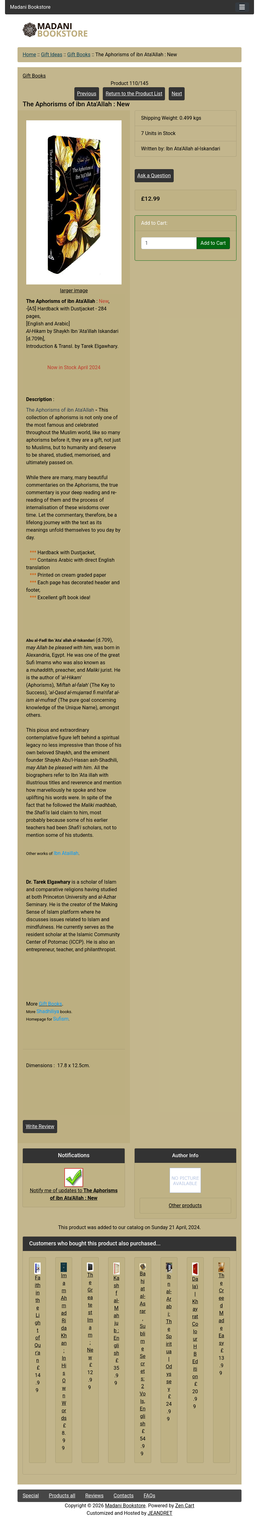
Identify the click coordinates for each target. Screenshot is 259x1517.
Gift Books (78, 55)
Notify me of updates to (74, 1187)
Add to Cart (213, 243)
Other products (185, 1205)
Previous (87, 94)
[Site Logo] (54, 30)
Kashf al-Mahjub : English (116, 1315)
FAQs (149, 1496)
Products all (62, 1496)
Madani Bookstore (125, 1506)
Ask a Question (154, 175)
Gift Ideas (51, 55)
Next (177, 94)
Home (29, 55)
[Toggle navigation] (242, 7)
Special (30, 1496)
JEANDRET (160, 1513)
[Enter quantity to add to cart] (169, 243)
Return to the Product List (134, 94)
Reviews (94, 1496)
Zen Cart (184, 1506)
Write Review (40, 1126)
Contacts (124, 1496)
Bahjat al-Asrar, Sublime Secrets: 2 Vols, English (143, 1349)
